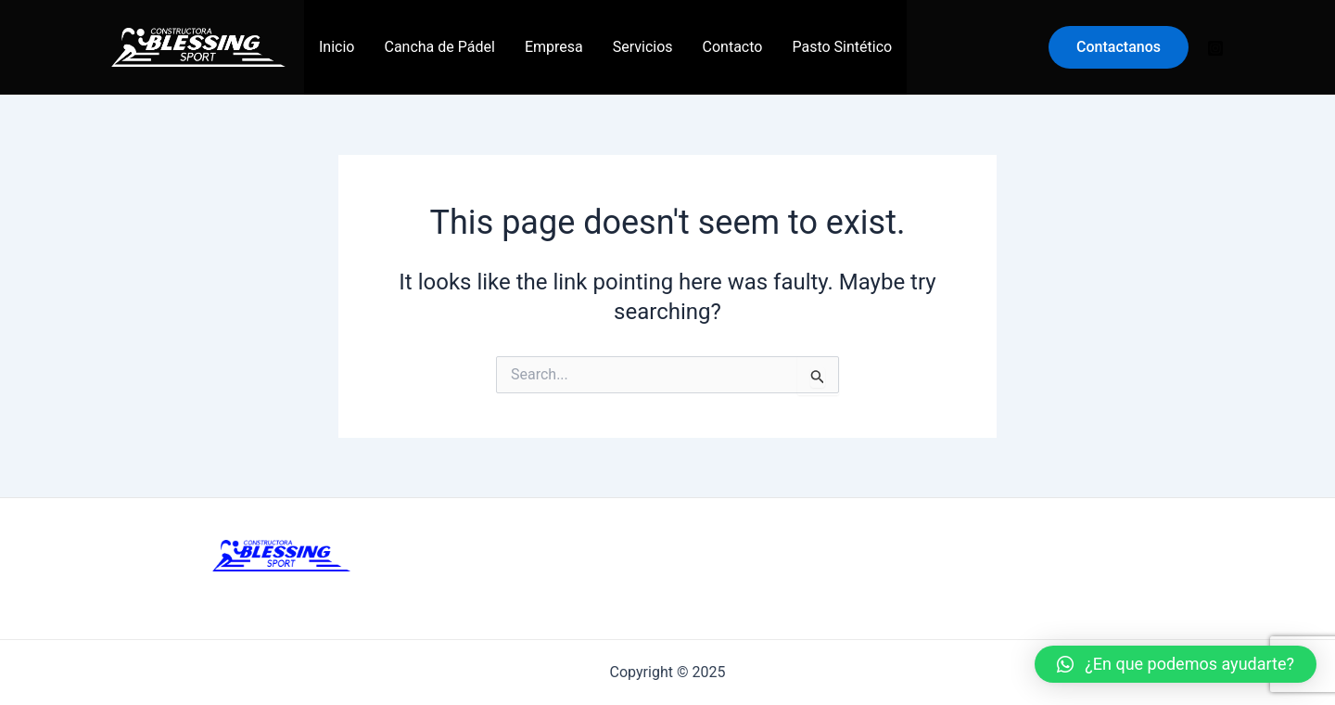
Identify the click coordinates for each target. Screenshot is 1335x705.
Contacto (733, 47)
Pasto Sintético (842, 47)
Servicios (643, 47)
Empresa (554, 47)
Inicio (336, 47)
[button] (1175, 664)
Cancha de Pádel (439, 47)
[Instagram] (1215, 48)
